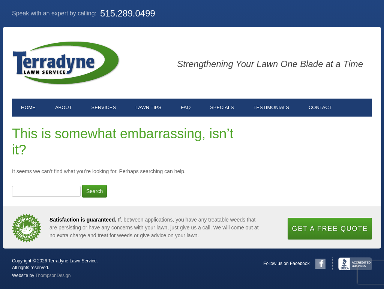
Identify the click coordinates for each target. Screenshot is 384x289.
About (63, 107)
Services (104, 107)
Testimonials (271, 107)
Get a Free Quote (330, 228)
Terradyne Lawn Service (66, 62)
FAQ (185, 107)
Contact (320, 107)
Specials (222, 107)
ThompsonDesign (52, 275)
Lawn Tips (148, 107)
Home (28, 107)
